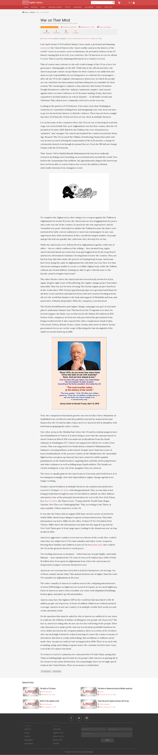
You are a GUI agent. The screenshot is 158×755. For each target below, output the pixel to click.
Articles (34, 7)
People (98, 7)
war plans (64, 490)
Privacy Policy (58, 736)
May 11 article (51, 501)
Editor (102, 692)
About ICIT (108, 7)
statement (45, 48)
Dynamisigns (88, 752)
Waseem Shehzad (69, 27)
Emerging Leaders (55, 7)
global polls (97, 544)
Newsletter (57, 740)
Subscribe (57, 729)
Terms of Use (58, 733)
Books (43, 7)
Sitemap (56, 744)
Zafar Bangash (47, 692)
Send (107, 740)
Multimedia (89, 7)
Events (68, 7)
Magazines (78, 7)
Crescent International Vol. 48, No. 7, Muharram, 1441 (83, 38)
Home (26, 7)
